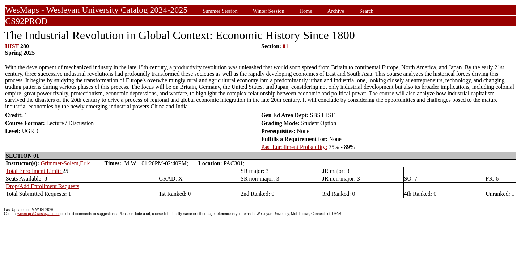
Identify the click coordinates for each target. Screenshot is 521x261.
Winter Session (268, 11)
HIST (12, 46)
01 (285, 46)
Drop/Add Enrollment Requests (42, 186)
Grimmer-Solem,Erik (66, 163)
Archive (335, 11)
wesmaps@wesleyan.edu (38, 214)
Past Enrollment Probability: (294, 147)
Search (366, 11)
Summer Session (220, 11)
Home (306, 11)
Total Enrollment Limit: (34, 171)
